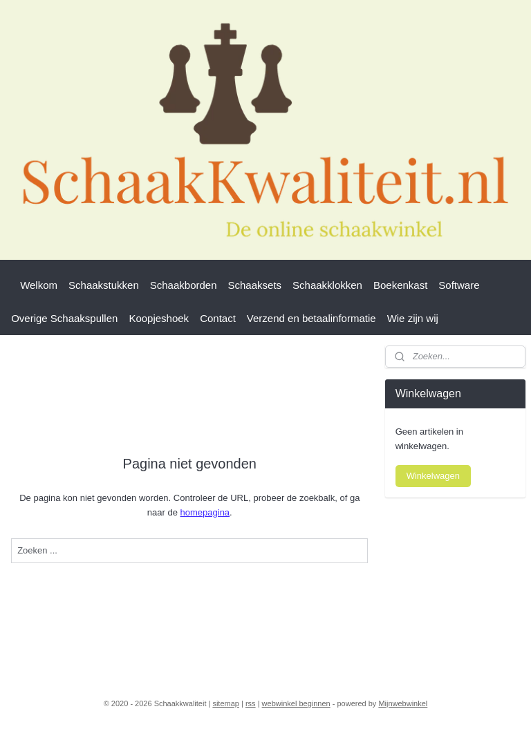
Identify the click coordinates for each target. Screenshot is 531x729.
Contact (218, 318)
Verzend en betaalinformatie (311, 318)
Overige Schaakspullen (64, 318)
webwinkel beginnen (296, 703)
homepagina (205, 511)
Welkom (38, 285)
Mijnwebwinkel (402, 703)
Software (458, 285)
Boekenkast (400, 285)
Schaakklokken (327, 285)
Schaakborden (183, 285)
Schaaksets (255, 285)
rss (250, 703)
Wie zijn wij (412, 318)
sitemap (225, 703)
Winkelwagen (433, 476)
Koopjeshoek (159, 318)
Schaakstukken (103, 285)
